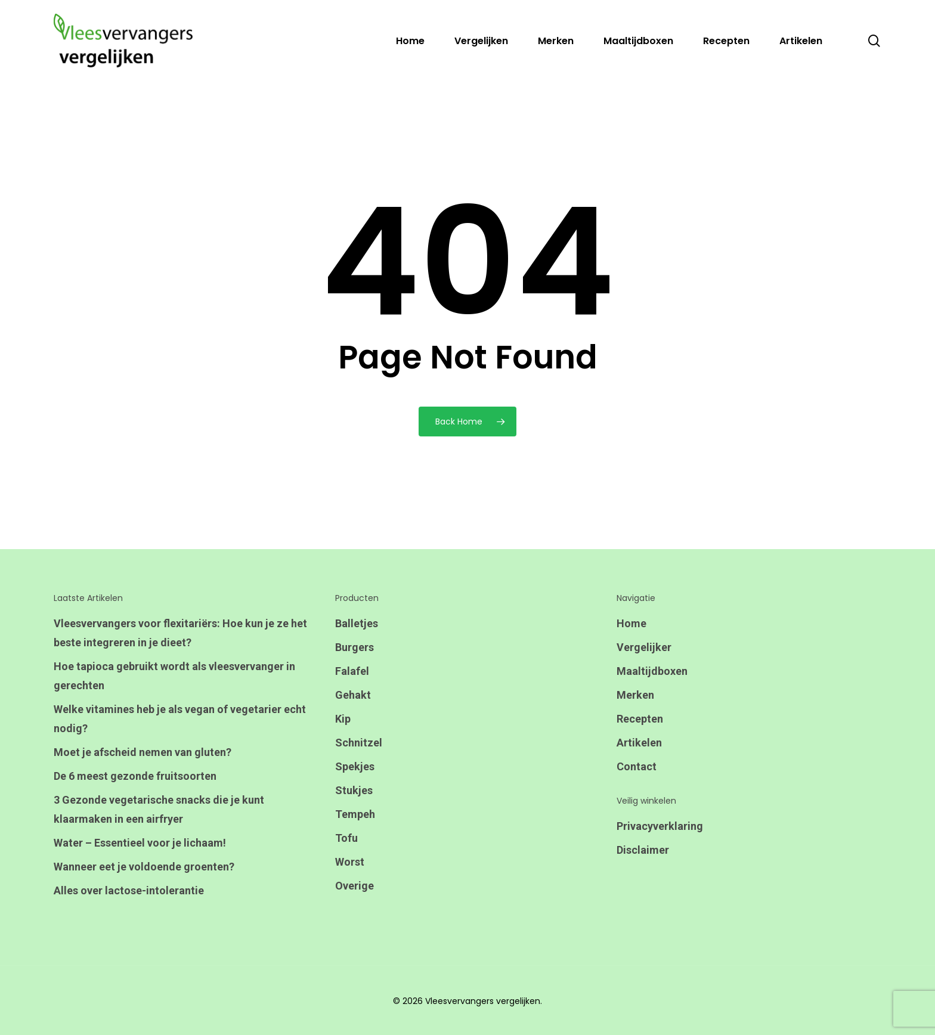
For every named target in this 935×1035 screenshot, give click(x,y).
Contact (637, 766)
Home (631, 623)
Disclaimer (643, 850)
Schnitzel (358, 742)
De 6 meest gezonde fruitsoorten (135, 776)
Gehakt (353, 695)
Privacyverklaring (660, 826)
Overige (354, 885)
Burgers (354, 647)
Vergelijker (644, 647)
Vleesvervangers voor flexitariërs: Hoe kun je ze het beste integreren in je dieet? (180, 633)
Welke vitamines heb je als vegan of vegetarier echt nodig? (180, 719)
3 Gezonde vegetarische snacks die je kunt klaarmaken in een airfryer (159, 809)
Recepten (640, 718)
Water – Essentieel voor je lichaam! (140, 842)
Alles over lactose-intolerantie (129, 890)
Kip (343, 718)
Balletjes (356, 623)
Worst (349, 862)
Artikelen (639, 742)
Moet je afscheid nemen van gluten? (142, 752)
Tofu (346, 838)
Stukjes (354, 790)
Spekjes (354, 766)
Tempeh (355, 814)
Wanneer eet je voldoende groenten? (144, 866)
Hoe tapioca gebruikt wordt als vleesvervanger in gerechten (174, 676)
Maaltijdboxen (652, 671)
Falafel (352, 671)
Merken (635, 695)
